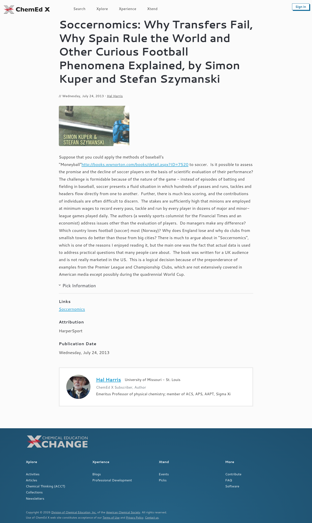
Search (79, 8)
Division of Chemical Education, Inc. (75, 512)
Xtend (152, 8)
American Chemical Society (127, 512)
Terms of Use (111, 517)
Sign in (300, 7)
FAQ (228, 480)
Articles (31, 480)
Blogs (96, 474)
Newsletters (35, 498)
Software (232, 486)
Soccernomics (72, 309)
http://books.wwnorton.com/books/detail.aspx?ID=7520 (135, 164)
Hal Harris (115, 96)
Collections (34, 492)
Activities (32, 474)
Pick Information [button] (79, 285)
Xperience (127, 8)
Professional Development (112, 480)
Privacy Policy (136, 517)
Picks (163, 480)
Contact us (154, 517)
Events (164, 474)
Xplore (102, 8)
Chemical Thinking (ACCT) (45, 486)
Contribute (233, 474)
